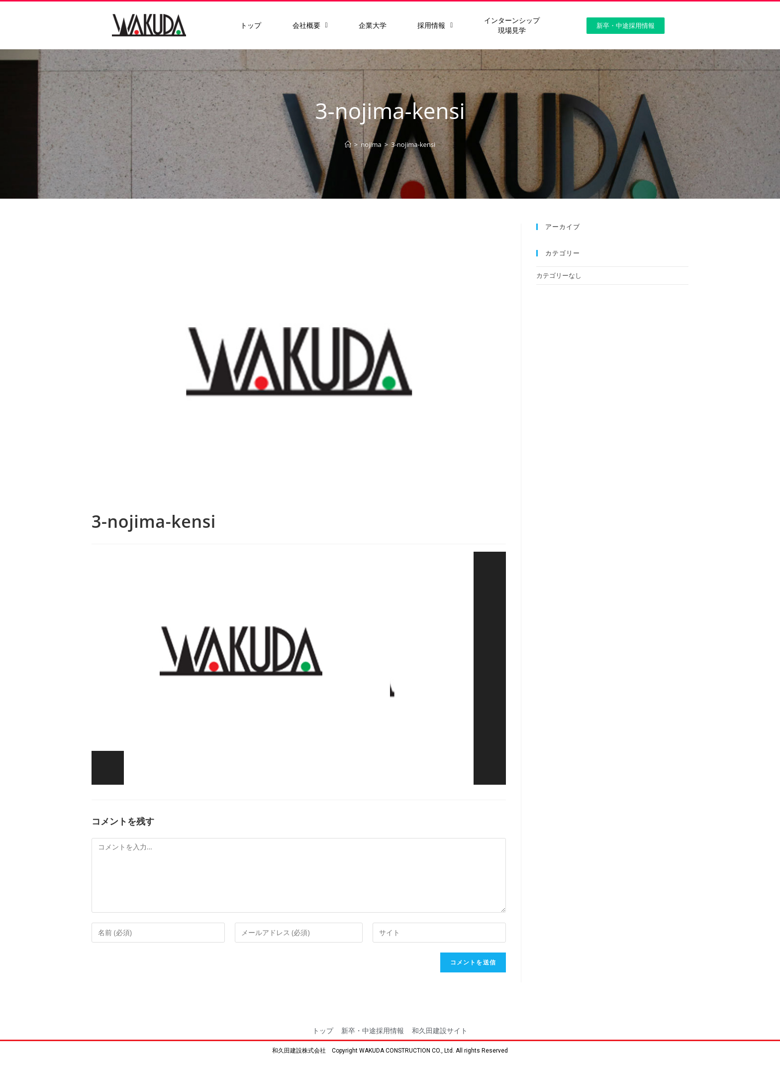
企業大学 (373, 25)
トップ (250, 25)
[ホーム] (348, 144)
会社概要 (310, 25)
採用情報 (435, 25)
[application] (299, 668)
